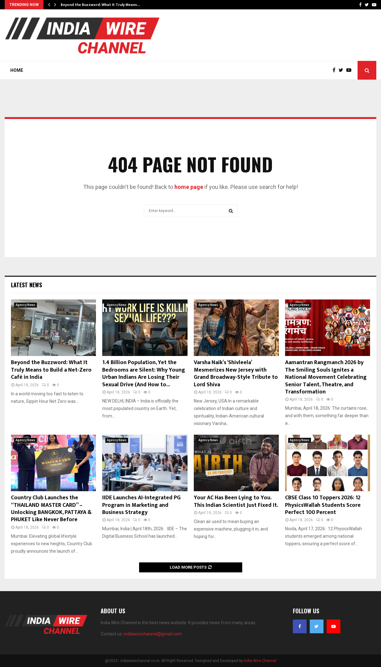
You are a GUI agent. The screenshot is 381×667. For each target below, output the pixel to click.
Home (16, 70)
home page (188, 187)
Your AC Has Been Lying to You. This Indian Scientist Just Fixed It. (236, 501)
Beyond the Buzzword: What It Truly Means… (100, 5)
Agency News (25, 305)
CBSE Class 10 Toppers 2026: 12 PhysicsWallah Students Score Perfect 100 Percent (323, 505)
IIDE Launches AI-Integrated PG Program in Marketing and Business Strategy (141, 505)
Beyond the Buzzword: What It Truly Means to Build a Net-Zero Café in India (51, 370)
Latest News (26, 285)
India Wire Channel (260, 661)
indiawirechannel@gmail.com (153, 633)
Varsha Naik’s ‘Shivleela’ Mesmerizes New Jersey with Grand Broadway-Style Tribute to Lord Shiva (236, 373)
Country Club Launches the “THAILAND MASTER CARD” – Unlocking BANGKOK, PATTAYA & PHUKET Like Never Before (51, 508)
